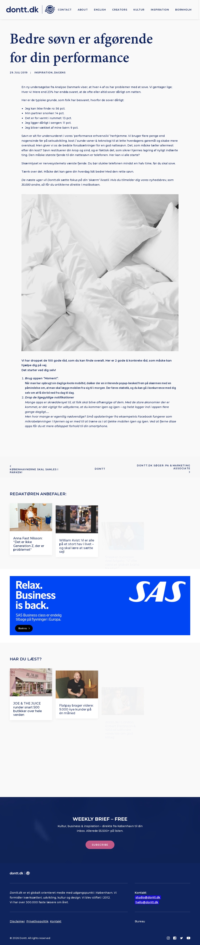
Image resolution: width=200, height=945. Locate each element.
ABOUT (83, 9)
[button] (31, 532)
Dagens (60, 72)
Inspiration (160, 9)
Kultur (139, 9)
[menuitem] (64, 9)
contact (64, 9)
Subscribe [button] (100, 844)
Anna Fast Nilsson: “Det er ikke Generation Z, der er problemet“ (28, 559)
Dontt (100, 468)
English (100, 9)
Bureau (140, 921)
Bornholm (183, 9)
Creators (119, 9)
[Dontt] (30, 9)
